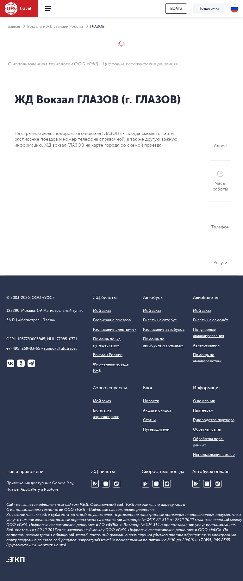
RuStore (116, 483)
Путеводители (156, 429)
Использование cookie (214, 454)
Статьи (149, 420)
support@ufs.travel (60, 348)
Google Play (95, 483)
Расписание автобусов (163, 329)
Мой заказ (102, 310)
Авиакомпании (206, 345)
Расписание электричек (114, 329)
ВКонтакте (10, 363)
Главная (13, 26)
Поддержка (208, 8)
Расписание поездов (112, 320)
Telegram (31, 363)
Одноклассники (21, 363)
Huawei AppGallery (105, 483)
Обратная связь (207, 429)
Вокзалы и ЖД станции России (55, 26)
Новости (151, 401)
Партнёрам (203, 410)
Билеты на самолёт (210, 320)
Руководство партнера (213, 420)
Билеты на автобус (160, 320)
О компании (204, 401)
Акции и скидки (157, 410)
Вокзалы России (107, 355)
